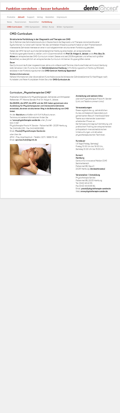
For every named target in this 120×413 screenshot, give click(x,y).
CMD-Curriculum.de (61, 80)
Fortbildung (47, 22)
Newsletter (34, 22)
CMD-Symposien (32, 27)
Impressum (62, 17)
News (9, 22)
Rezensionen (20, 22)
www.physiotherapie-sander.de (26, 120)
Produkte (11, 17)
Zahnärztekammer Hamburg (54, 68)
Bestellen (49, 17)
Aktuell (21, 17)
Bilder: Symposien (65, 27)
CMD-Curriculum (14, 27)
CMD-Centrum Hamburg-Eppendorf (60, 71)
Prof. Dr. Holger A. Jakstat (77, 54)
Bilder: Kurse (48, 27)
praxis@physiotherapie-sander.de (96, 189)
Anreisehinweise (97, 169)
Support (30, 17)
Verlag (40, 17)
